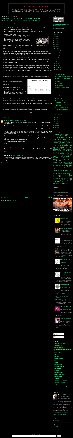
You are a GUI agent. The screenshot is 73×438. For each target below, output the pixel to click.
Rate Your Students (58, 372)
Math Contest (58, 27)
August (57, 55)
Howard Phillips (8, 147)
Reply (5, 143)
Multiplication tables (64, 218)
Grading (54, 153)
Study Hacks (57, 378)
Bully (69, 141)
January (57, 69)
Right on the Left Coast (59, 374)
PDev (54, 167)
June (57, 59)
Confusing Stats (58, 83)
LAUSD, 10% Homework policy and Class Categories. (65, 261)
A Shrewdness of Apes (59, 343)
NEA (70, 165)
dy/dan (56, 354)
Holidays (67, 155)
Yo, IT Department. (59, 85)
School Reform (38, 20)
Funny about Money (8, 120)
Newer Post (3, 197)
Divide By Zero (57, 352)
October (57, 51)
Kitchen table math (58, 364)
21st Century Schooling (61, 134)
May (57, 61)
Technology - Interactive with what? (62, 94)
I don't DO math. (58, 81)
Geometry (68, 152)
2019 (55, 38)
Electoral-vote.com (58, 358)
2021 (55, 34)
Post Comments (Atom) (12, 200)
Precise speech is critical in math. (62, 71)
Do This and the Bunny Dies (60, 190)
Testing (55, 181)
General (61, 152)
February (58, 67)
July (57, 57)
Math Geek (60, 163)
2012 (55, 119)
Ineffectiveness (65, 159)
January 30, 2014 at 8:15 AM (16, 155)
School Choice (66, 173)
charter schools (61, 183)
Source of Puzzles (59, 93)
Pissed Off (56, 370)
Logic (69, 162)
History (60, 155)
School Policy (57, 175)
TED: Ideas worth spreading (60, 380)
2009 (55, 125)
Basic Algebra (61, 141)
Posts (55, 334)
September (58, 53)
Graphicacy (62, 153)
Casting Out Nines (58, 347)
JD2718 (56, 362)
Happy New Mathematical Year (62, 112)
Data (64, 149)
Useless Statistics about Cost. (61, 107)
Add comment (4, 162)
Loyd (54, 163)
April (57, 63)
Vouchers (69, 181)
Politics (69, 167)
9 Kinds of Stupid (65, 137)
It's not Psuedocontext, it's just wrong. (63, 91)
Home (26, 197)
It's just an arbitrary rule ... (65, 238)
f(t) (55, 360)
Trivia (63, 181)
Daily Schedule (60, 147)
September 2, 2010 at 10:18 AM (20, 120)
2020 (55, 36)
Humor (54, 156)
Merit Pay (57, 165)
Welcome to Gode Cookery (60, 386)
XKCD (55, 388)
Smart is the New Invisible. (61, 96)
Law (64, 162)
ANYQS (58, 139)
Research (67, 171)
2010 (55, 123)
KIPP (59, 162)
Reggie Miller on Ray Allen (65, 249)
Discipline (70, 149)
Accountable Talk (58, 345)
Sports (70, 177)
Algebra (64, 139)
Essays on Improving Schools (12, 20)
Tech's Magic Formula (60, 98)
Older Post (50, 197)
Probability (69, 168)
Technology (65, 180)
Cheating (55, 144)
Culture (70, 145)
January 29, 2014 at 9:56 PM (18, 147)
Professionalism (56, 170)
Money (63, 165)
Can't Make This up (64, 142)
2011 (55, 121)
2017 (55, 42)
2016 (55, 44)
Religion (61, 171)
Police (61, 167)
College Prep (62, 144)
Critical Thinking (61, 145)
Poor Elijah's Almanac (61, 168)
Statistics (64, 178)
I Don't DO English (23, 20)
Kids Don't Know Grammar (15, 27)
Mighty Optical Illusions (59, 366)
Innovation (55, 160)
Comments (57, 336)
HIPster (54, 155)
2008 (55, 127)
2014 (55, 48)
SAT (54, 173)
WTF (54, 183)
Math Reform (68, 163)
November (58, 50)
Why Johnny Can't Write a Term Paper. (63, 76)
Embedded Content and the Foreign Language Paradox (21, 18)
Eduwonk (56, 356)
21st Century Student (58, 135)
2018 (55, 40)
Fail (56, 152)
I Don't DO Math (31, 20)
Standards (57, 178)
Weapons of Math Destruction (61, 384)
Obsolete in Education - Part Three (62, 114)
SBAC (59, 173)
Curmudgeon (36, 6)
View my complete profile (59, 414)
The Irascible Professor (59, 382)
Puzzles (65, 170)
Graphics (68, 153)
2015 (55, 46)
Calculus (55, 142)
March (57, 65)
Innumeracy (64, 160)
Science (64, 177)
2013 (55, 117)
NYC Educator (57, 368)
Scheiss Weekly (58, 376)
